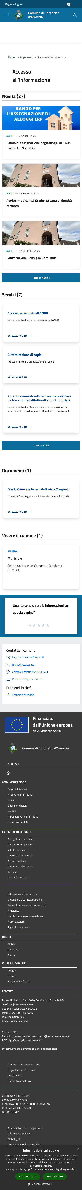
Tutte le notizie (41, 278)
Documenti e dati (18, 822)
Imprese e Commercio (20, 855)
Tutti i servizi (41, 445)
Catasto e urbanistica (20, 866)
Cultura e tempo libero (21, 844)
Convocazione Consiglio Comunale (31, 258)
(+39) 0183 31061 (24, 1004)
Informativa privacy (19, 1133)
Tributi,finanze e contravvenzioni (27, 905)
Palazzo (12, 551)
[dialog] (41, 1167)
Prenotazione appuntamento (24, 1064)
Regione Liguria (14, 4)
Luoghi (12, 970)
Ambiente (13, 911)
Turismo (12, 872)
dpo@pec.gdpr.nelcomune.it (25, 1040)
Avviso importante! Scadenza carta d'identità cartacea (39, 203)
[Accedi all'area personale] (68, 4)
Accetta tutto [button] (27, 1176)
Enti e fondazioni (17, 806)
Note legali (14, 1139)
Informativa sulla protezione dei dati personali (29, 1049)
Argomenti (26, 57)
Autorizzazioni (16, 922)
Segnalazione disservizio (22, 1070)
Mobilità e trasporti (19, 877)
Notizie (12, 944)
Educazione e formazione (22, 894)
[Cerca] (75, 15)
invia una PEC (16, 1017)
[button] (41, 1184)
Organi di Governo (18, 789)
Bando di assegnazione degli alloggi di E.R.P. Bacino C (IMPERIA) (38, 145)
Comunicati (14, 949)
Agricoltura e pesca (19, 927)
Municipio (15, 558)
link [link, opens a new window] (74, 1169)
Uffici (11, 800)
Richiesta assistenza (20, 1081)
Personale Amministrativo (23, 817)
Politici (12, 811)
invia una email (19, 1021)
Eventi (11, 976)
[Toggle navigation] (7, 15)
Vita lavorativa (16, 850)
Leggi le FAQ (15, 1075)
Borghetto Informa (19, 981)
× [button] (78, 1149)
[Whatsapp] (8, 773)
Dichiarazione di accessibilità (24, 1144)
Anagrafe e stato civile (21, 839)
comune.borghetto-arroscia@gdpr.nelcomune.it (40, 1036)
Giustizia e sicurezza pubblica (25, 900)
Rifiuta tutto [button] (55, 1176)
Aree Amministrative (20, 795)
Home (11, 57)
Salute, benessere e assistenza (26, 916)
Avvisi (9, 136)
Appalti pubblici (17, 861)
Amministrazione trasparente (25, 1128)
